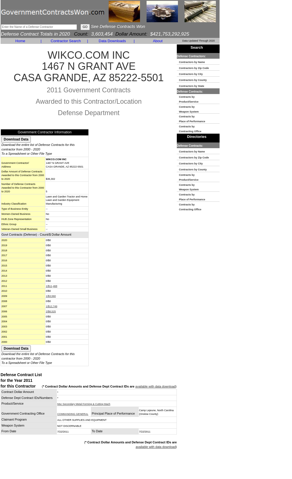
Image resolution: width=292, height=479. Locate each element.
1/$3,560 (51, 296)
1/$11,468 (51, 286)
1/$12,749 (51, 306)
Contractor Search (66, 41)
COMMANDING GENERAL (72, 414)
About (158, 41)
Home (20, 41)
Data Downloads (112, 41)
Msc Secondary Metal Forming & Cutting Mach (83, 404)
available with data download (155, 386)
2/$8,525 (51, 311)
